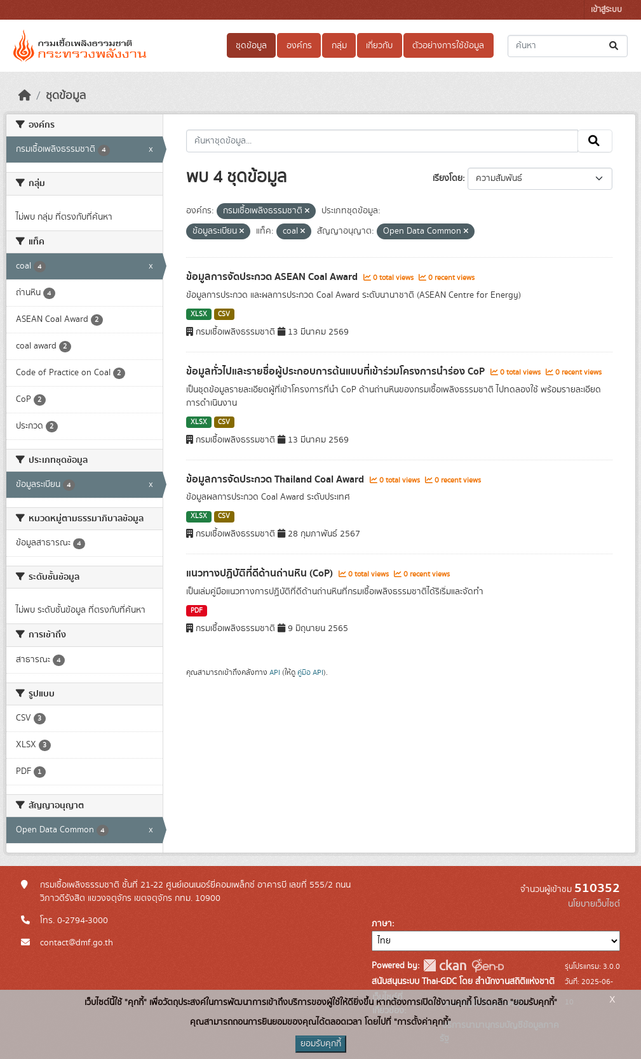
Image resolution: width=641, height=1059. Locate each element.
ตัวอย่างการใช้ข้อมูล (448, 45)
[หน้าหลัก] (24, 96)
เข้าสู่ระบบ (606, 10)
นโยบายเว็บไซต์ (594, 904)
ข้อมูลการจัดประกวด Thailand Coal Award (276, 479)
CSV (224, 314)
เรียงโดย (447, 178)
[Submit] (614, 46)
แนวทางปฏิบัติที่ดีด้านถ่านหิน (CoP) (260, 573)
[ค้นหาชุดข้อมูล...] (568, 46)
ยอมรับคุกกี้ (320, 1043)
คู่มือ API (310, 672)
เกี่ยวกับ (379, 45)
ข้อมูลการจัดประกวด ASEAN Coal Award (273, 277)
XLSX (199, 314)
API (274, 672)
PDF (197, 611)
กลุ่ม (339, 45)
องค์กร (299, 45)
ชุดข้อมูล (251, 45)
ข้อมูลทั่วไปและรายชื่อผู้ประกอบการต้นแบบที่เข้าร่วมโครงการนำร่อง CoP (336, 371)
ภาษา (382, 923)
